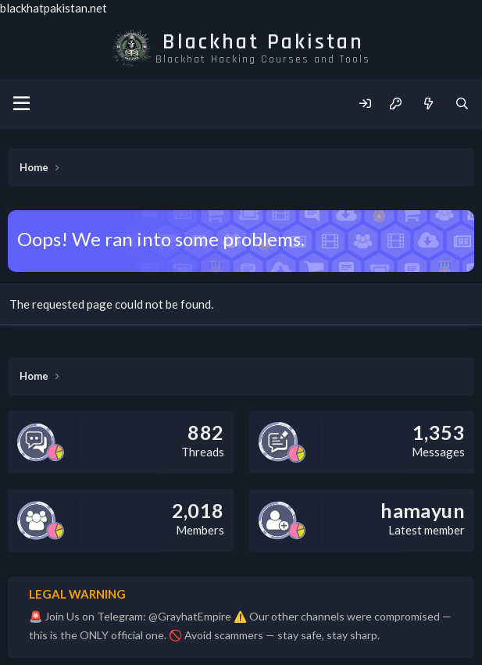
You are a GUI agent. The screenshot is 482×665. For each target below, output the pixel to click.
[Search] (462, 103)
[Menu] (21, 104)
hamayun (422, 510)
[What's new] (428, 103)
